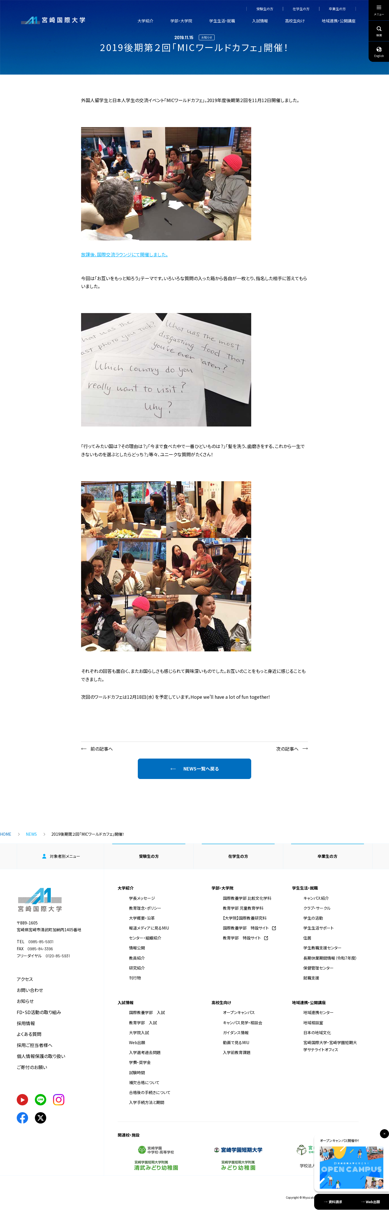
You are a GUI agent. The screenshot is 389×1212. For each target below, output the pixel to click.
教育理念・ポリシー (145, 908)
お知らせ (25, 1001)
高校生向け (295, 21)
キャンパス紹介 (316, 898)
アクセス (25, 978)
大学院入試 (139, 1032)
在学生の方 (301, 9)
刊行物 (135, 978)
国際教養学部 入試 (147, 1012)
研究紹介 (137, 968)
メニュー (379, 11)
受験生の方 (264, 9)
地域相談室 (313, 1022)
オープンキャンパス (239, 1012)
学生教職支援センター (322, 948)
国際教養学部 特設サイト (246, 928)
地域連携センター (318, 1012)
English (379, 52)
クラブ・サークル (317, 908)
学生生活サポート (318, 928)
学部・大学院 (181, 21)
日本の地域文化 (317, 1032)
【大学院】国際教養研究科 (245, 918)
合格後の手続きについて (150, 1092)
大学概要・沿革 (142, 918)
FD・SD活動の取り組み (39, 1012)
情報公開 (137, 948)
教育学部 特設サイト (242, 938)
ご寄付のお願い (32, 1067)
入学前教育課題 (237, 1052)
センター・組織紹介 (145, 938)
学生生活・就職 (222, 21)
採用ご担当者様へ (34, 1045)
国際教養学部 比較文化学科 (247, 898)
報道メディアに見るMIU (149, 928)
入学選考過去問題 (145, 1052)
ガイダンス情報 (236, 1032)
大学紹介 (145, 21)
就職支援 (311, 978)
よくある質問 (29, 1034)
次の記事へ (287, 748)
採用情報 (26, 1023)
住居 (307, 938)
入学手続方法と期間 (146, 1102)
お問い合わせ (30, 990)
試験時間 (137, 1072)
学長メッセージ (142, 898)
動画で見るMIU (236, 1042)
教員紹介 (137, 958)
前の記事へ (101, 748)
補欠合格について (144, 1082)
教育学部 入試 (143, 1022)
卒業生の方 (337, 9)
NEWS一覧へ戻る (201, 768)
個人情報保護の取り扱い (41, 1056)
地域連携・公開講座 (339, 21)
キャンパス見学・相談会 (242, 1022)
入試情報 (260, 21)
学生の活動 (313, 918)
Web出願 (137, 1042)
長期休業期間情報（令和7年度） (330, 958)
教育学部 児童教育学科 (243, 908)
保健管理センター (318, 968)
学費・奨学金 (140, 1062)
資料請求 (335, 1201)
